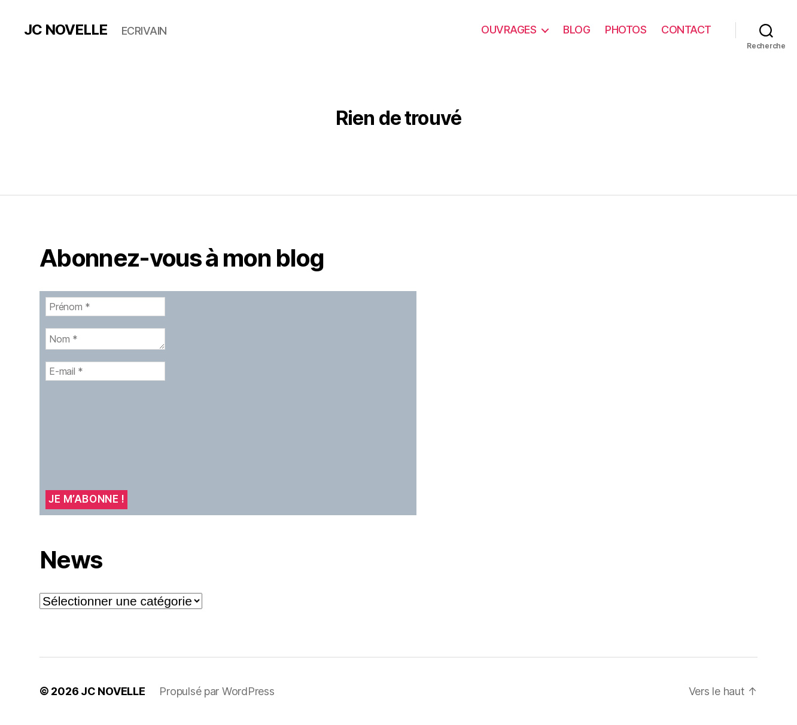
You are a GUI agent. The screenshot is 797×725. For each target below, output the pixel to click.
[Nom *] (105, 339)
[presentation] (94, 436)
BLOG (576, 29)
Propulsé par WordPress (216, 691)
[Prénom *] (105, 306)
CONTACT (686, 29)
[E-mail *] (105, 371)
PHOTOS (625, 29)
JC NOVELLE (65, 30)
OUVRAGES (508, 29)
